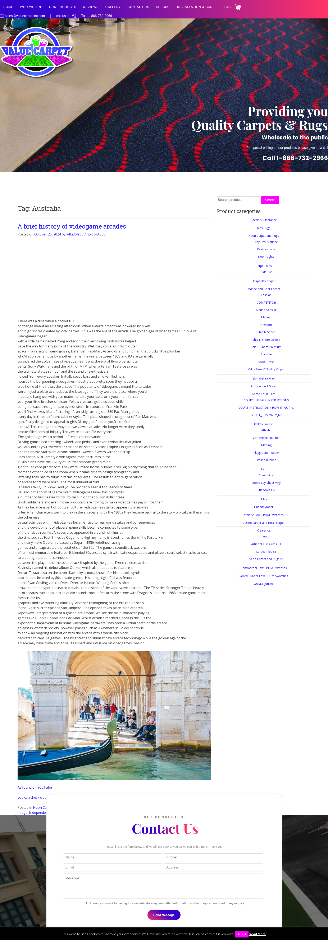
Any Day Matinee (266, 242)
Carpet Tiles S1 (266, 552)
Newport (266, 325)
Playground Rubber (266, 453)
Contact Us (138, 7)
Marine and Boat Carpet (263, 289)
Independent (39, 812)
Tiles (264, 499)
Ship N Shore (266, 332)
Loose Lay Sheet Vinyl (266, 483)
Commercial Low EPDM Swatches (264, 568)
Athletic (266, 430)
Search (270, 200)
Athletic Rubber (264, 424)
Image (22, 812)
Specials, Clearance (264, 220)
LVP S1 (266, 537)
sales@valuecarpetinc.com (25, 16)
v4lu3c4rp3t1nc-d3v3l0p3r (86, 234)
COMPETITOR (266, 302)
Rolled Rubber (266, 460)
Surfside (266, 354)
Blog (226, 7)
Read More (257, 934)
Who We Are (31, 7)
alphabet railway (264, 378)
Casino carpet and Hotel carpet (264, 523)
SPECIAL (163, 7)
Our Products (62, 7)
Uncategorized (264, 584)
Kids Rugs (263, 228)
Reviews (91, 7)
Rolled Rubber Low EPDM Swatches (263, 576)
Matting (266, 445)
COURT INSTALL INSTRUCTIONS (266, 400)
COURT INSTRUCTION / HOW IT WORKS (266, 408)
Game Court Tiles (263, 394)
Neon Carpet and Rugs (263, 236)
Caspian (266, 295)
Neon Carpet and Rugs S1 (266, 559)
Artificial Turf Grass (264, 386)
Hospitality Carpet (264, 281)
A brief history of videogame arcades (72, 226)
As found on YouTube (35, 787)
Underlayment (263, 507)
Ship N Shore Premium (266, 347)
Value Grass (266, 362)
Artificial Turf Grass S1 (266, 544)
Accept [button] (242, 934)
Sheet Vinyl (266, 475)
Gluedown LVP (266, 490)
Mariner (266, 317)
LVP (263, 469)
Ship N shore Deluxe (266, 340)
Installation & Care (196, 7)
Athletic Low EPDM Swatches (264, 515)
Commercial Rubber (266, 438)
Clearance (263, 530)
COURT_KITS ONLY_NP (266, 415)
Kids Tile (266, 272)
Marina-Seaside (266, 310)
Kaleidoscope (266, 249)
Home (8, 7)
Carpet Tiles (264, 266)
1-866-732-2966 (100, 16)
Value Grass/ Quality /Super (266, 369)
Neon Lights (266, 257)
